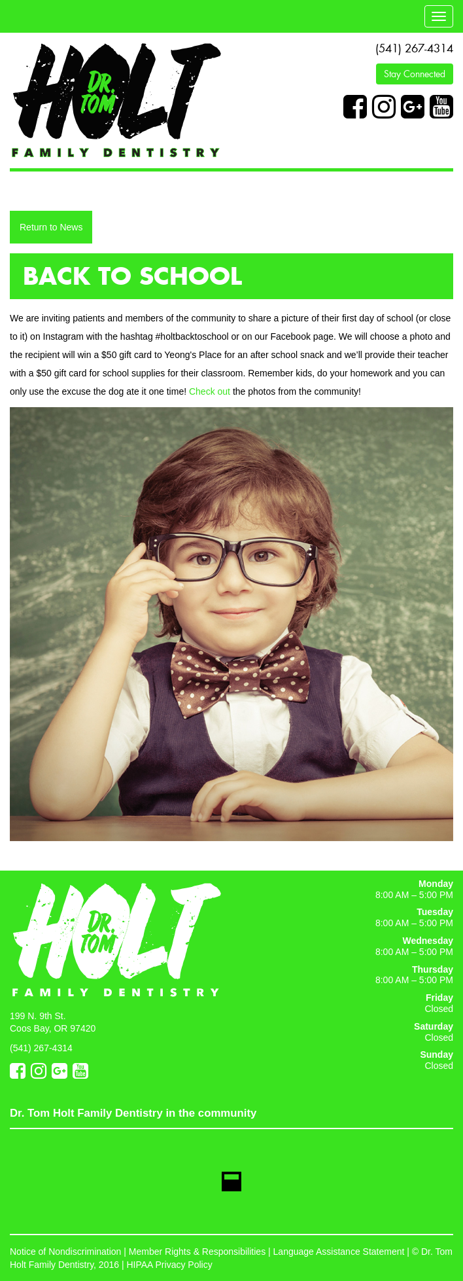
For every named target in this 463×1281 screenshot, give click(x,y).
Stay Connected (414, 74)
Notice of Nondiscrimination (65, 1251)
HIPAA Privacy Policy (169, 1264)
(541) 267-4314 (414, 48)
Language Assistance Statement (339, 1251)
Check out (209, 391)
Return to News (51, 227)
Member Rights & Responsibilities (197, 1251)
